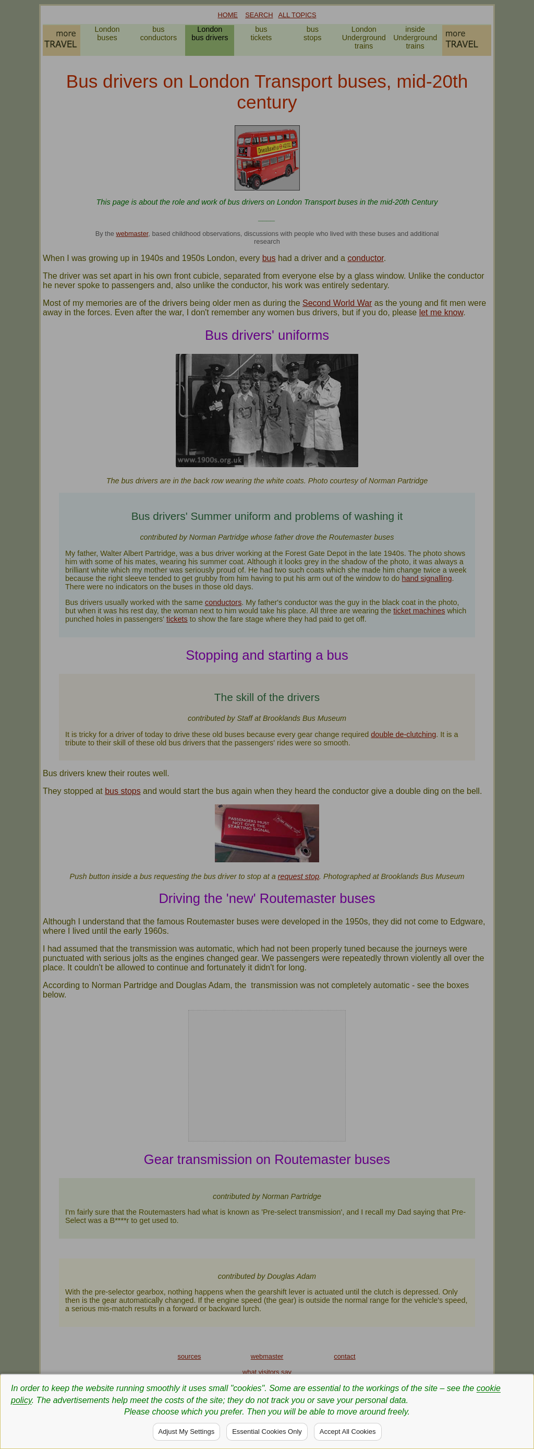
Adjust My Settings (187, 1431)
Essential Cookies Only (267, 1431)
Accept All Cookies (348, 1431)
